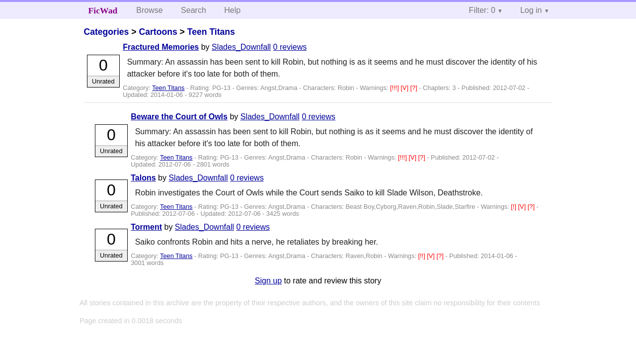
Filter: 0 (482, 10)
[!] (514, 206)
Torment (146, 227)
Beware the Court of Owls (179, 116)
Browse (149, 10)
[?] (414, 87)
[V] (405, 87)
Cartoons (158, 32)
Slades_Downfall (241, 47)
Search (193, 10)
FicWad (103, 10)
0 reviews (290, 47)
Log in (531, 10)
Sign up (268, 280)
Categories (106, 32)
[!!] (422, 256)
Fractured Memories (161, 47)
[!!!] (395, 87)
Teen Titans (211, 32)
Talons (143, 178)
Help (232, 10)
